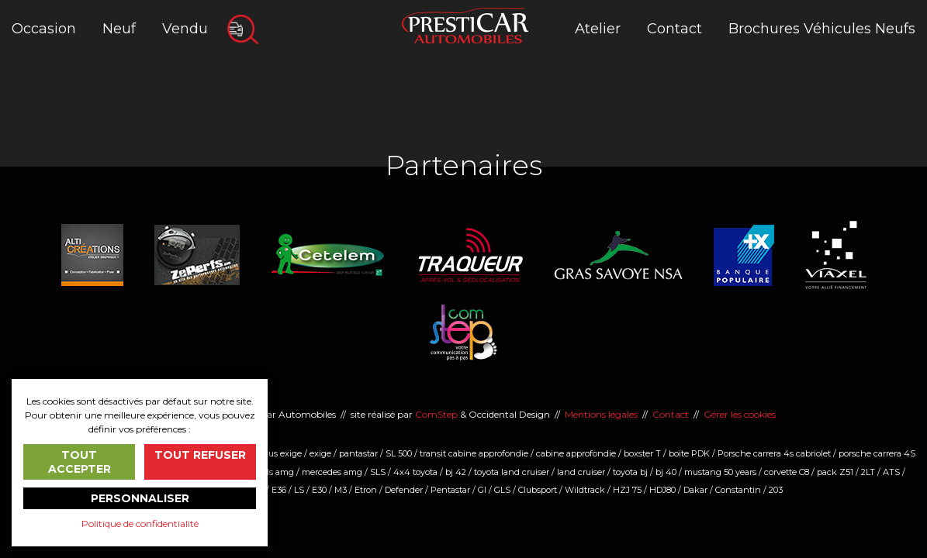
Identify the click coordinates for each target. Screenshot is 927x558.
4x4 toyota (415, 472)
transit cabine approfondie (474, 453)
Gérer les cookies (740, 414)
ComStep (436, 414)
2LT (868, 472)
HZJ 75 (627, 489)
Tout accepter (79, 462)
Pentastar (450, 489)
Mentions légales (601, 414)
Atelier (598, 28)
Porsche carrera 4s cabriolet (774, 453)
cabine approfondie (576, 453)
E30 (319, 489)
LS (299, 489)
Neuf (119, 28)
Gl (482, 489)
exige (320, 453)
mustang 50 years (720, 472)
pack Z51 (835, 472)
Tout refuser (200, 455)
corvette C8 (786, 472)
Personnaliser (140, 498)
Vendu (185, 28)
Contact (674, 28)
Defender (404, 489)
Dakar (695, 489)
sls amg (278, 472)
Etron (366, 489)
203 (776, 489)
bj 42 (455, 472)
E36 (279, 489)
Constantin (738, 489)
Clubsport (537, 489)
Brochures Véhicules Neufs (821, 28)
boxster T (642, 453)
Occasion (44, 28)
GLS (502, 489)
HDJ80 (662, 489)
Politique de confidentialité (140, 523)
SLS (378, 472)
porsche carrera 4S (877, 453)
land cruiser (581, 472)
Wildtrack (585, 489)
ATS (891, 472)
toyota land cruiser (511, 472)
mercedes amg (332, 472)
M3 (340, 489)
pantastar (358, 453)
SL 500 (399, 453)
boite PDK (689, 453)
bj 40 (665, 472)
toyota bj (630, 472)
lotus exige (280, 453)
